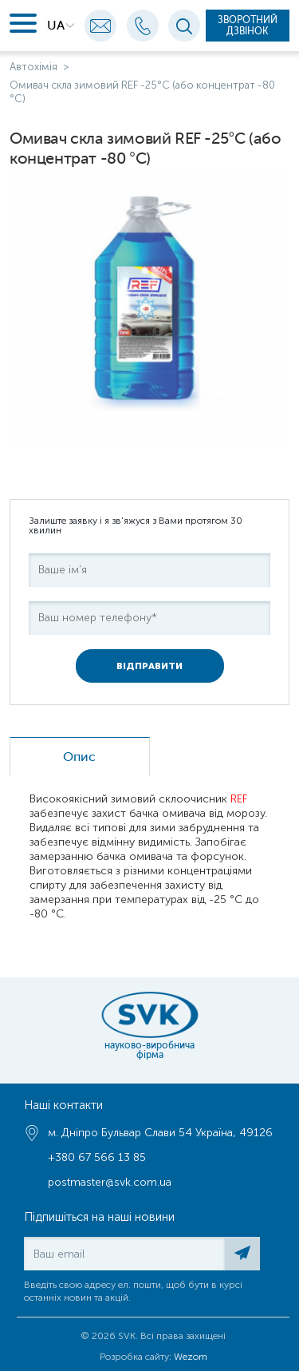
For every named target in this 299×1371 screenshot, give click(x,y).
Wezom (190, 1356)
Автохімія (33, 67)
